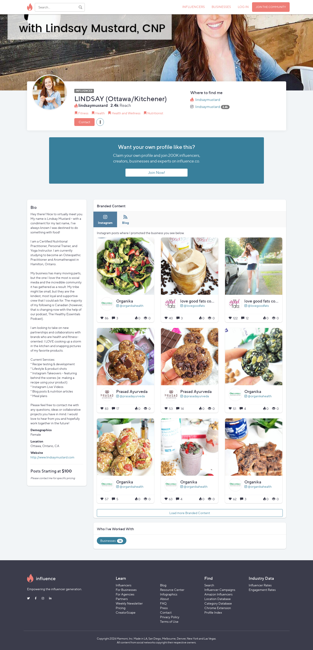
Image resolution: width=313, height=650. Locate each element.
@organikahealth (129, 306)
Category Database (218, 603)
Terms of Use (169, 621)
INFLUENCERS (193, 7)
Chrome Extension (217, 608)
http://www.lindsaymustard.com (52, 457)
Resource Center (172, 590)
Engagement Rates (262, 590)
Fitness (83, 113)
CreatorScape (125, 612)
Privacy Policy (169, 617)
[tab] (105, 219)
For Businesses (126, 590)
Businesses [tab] (111, 541)
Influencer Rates (260, 585)
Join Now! (156, 172)
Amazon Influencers (218, 594)
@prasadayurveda (130, 396)
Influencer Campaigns (219, 590)
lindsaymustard (207, 100)
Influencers (123, 585)
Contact (84, 122)
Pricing (120, 608)
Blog (163, 585)
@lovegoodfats (192, 306)
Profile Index (213, 612)
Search (209, 585)
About (164, 599)
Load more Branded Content (189, 513)
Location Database (217, 599)
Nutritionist (155, 113)
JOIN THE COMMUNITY (271, 7)
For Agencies (125, 594)
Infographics (168, 594)
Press (164, 608)
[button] (100, 122)
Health (100, 113)
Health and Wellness (126, 113)
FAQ (163, 603)
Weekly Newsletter (129, 603)
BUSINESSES (221, 7)
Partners (122, 599)
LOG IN (243, 7)
